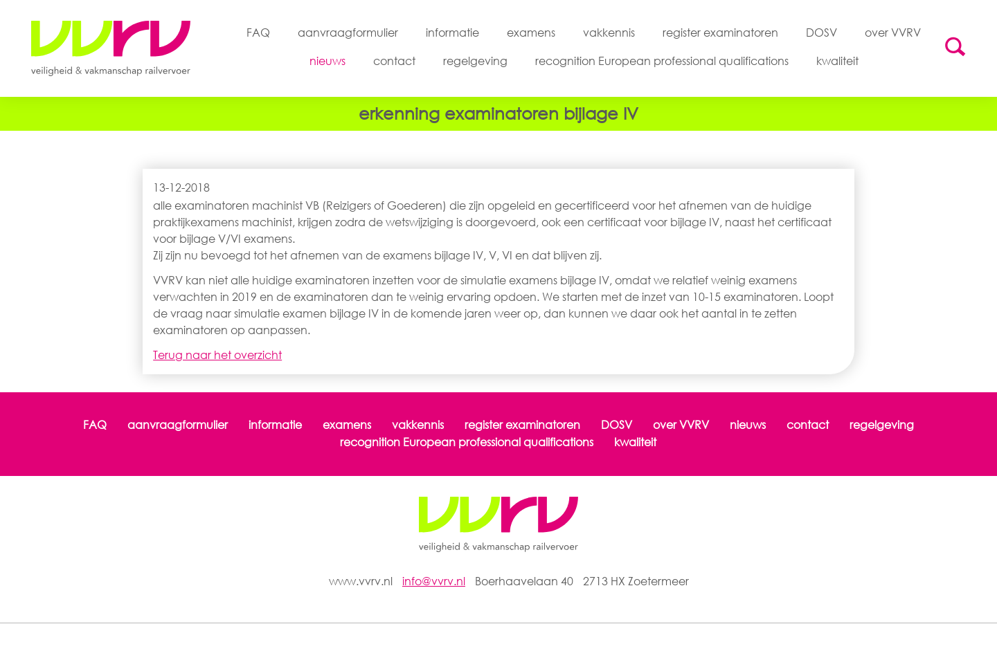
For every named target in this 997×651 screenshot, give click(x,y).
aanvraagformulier (348, 32)
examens (531, 32)
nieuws (327, 61)
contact (394, 61)
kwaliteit (837, 61)
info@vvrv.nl (433, 581)
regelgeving (475, 61)
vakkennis (609, 32)
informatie (452, 32)
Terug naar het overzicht (217, 355)
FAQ (258, 32)
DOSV (821, 32)
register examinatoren (720, 32)
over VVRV (893, 32)
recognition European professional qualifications (662, 61)
